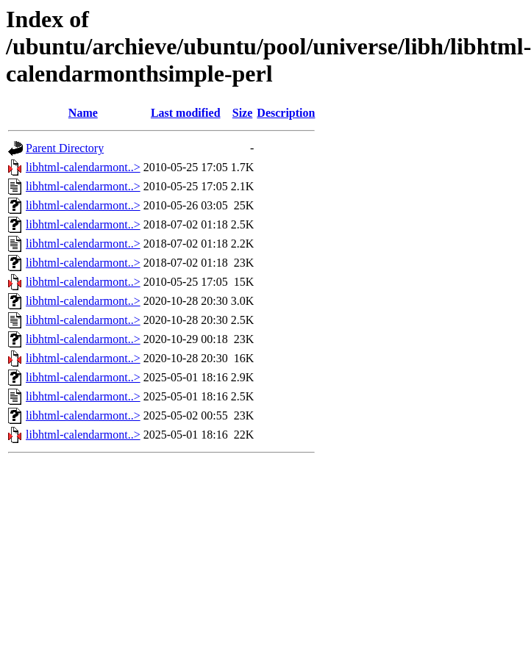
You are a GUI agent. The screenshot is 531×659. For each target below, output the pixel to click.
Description (286, 113)
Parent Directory (65, 148)
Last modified (186, 113)
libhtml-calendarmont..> (83, 167)
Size (242, 113)
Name (83, 113)
